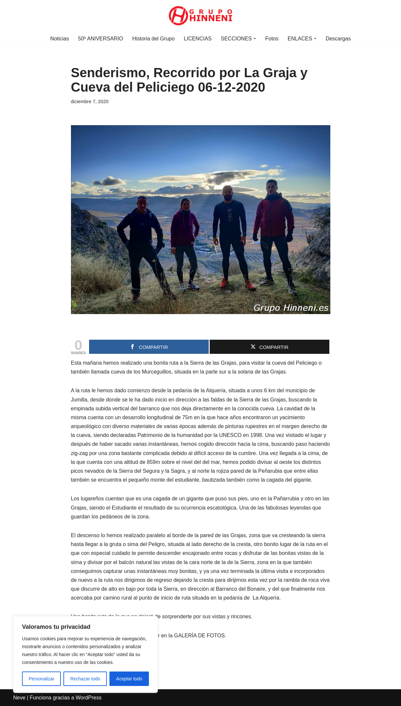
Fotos (271, 38)
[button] (254, 38)
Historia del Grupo (153, 38)
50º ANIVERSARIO (100, 38)
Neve (19, 697)
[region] (85, 654)
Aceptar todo (129, 678)
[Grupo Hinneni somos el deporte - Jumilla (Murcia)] (200, 16)
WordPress (89, 697)
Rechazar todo (85, 678)
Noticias (59, 38)
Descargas (338, 38)
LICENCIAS (197, 38)
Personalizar (41, 678)
